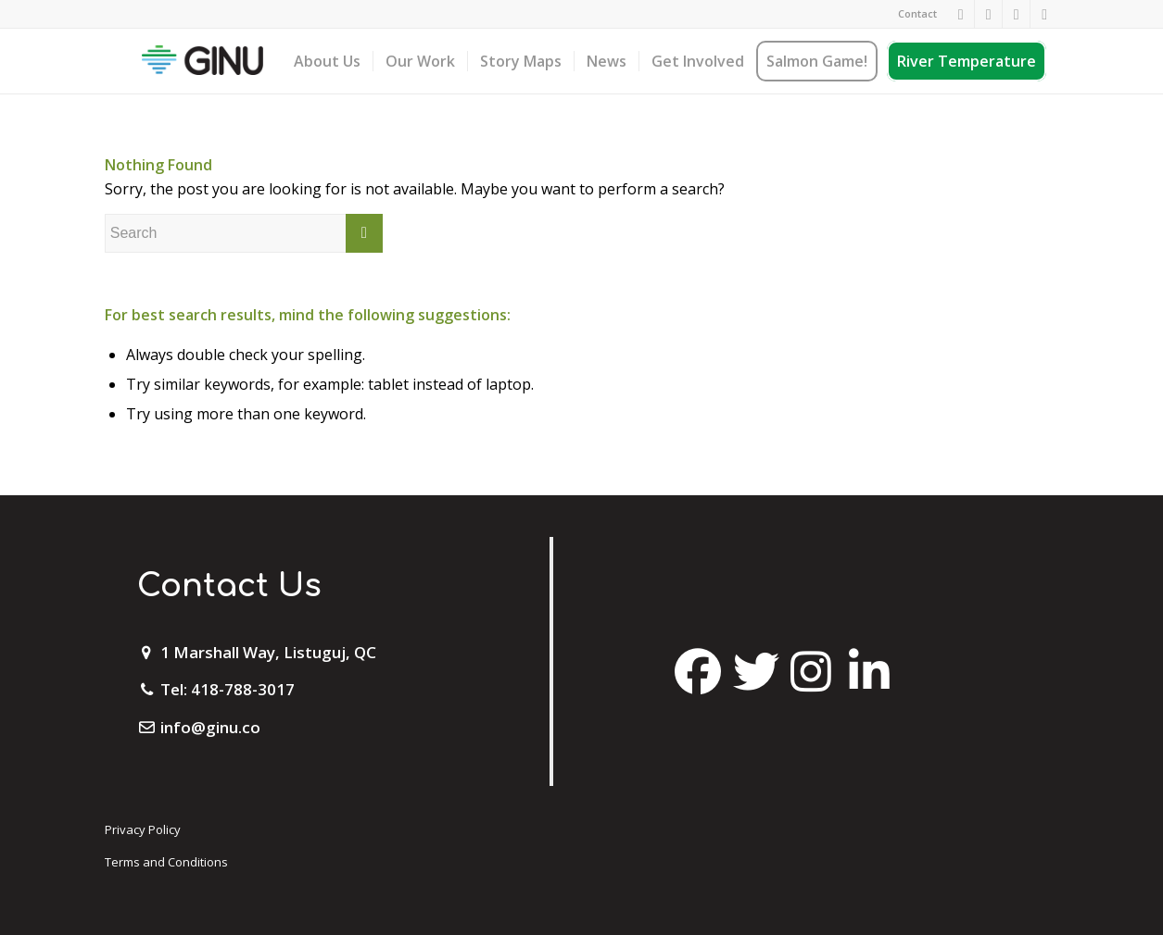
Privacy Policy (143, 829)
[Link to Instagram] (988, 14)
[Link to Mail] (1044, 14)
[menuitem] (913, 14)
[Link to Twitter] (1016, 14)
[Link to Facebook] (960, 14)
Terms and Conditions (166, 862)
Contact (917, 13)
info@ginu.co (210, 727)
